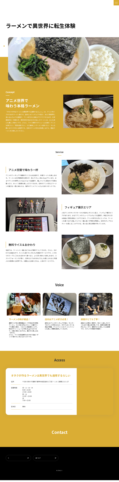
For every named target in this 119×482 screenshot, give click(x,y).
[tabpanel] (63, 59)
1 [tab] (4, 46)
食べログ (39, 459)
